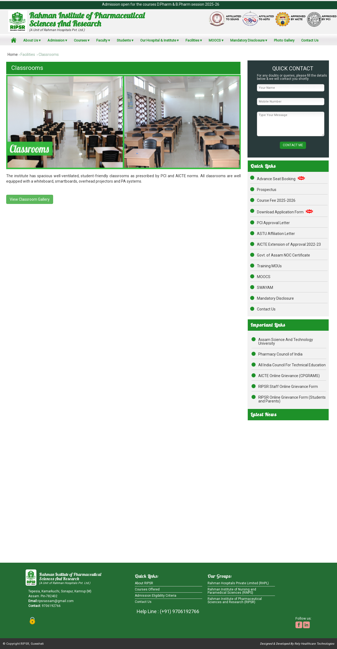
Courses (80, 40)
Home (13, 54)
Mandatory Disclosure (247, 40)
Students (124, 40)
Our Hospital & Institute (158, 40)
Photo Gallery (284, 40)
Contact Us (309, 40)
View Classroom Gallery (30, 199)
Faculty (101, 40)
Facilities (192, 40)
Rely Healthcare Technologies (314, 643)
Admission (55, 40)
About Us (30, 40)
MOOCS (215, 40)
